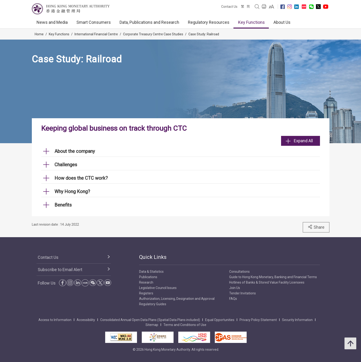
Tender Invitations (242, 293)
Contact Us (229, 6)
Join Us (234, 288)
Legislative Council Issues (158, 288)
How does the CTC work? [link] (81, 178)
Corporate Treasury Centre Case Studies (153, 34)
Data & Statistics (151, 271)
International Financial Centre (96, 34)
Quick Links (152, 257)
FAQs (233, 299)
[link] (271, 6)
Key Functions (251, 22)
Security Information (297, 320)
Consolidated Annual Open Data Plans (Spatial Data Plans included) (150, 320)
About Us (282, 22)
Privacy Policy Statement (258, 320)
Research (146, 282)
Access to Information (54, 320)
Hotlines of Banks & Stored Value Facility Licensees (266, 282)
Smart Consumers (93, 22)
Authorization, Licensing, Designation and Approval (177, 299)
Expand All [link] (299, 140)
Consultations (239, 271)
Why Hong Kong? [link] (72, 191)
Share (316, 227)
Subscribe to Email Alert (60, 269)
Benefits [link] (63, 205)
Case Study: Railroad (203, 34)
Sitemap (151, 325)
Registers (146, 293)
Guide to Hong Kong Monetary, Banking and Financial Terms (273, 277)
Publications (148, 277)
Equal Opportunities (219, 320)
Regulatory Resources (208, 22)
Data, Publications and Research (149, 22)
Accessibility (86, 320)
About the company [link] (74, 151)
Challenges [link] (65, 164)
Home (39, 34)
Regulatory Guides (152, 304)
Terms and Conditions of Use (184, 325)
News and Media (52, 22)
